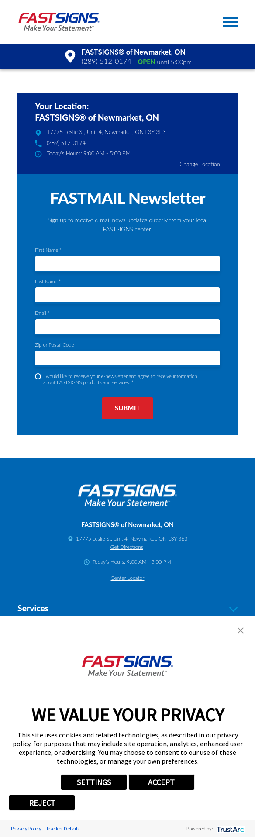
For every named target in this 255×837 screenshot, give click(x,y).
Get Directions (126, 547)
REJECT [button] (42, 803)
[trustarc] (229, 828)
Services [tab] (127, 608)
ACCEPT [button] (161, 782)
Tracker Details (62, 828)
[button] (230, 22)
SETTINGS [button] (94, 782)
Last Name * (48, 281)
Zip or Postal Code (54, 345)
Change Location (199, 164)
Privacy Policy (26, 828)
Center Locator (128, 578)
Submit (127, 408)
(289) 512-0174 (106, 61)
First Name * (48, 250)
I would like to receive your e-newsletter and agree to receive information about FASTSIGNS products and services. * (120, 379)
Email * (42, 313)
